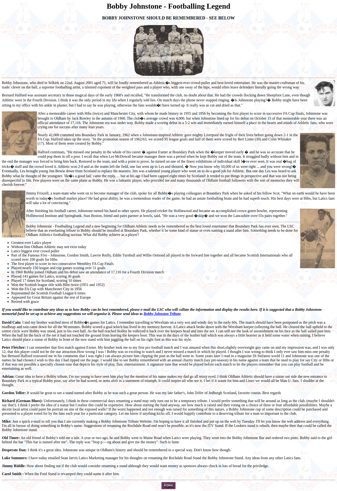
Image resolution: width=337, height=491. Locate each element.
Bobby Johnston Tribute (162, 314)
